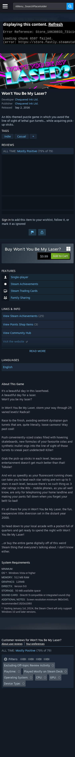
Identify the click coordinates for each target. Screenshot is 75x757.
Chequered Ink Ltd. (26, 101)
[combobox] (40, 6)
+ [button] (33, 138)
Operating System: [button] (16, 680)
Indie (7, 138)
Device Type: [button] (12, 686)
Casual (21, 138)
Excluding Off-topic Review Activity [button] (27, 667)
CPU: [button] (39, 680)
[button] (38, 153)
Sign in (6, 222)
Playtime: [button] (10, 673)
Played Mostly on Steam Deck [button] (43, 673)
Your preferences (35, 646)
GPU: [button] (53, 680)
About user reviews (12, 646)
